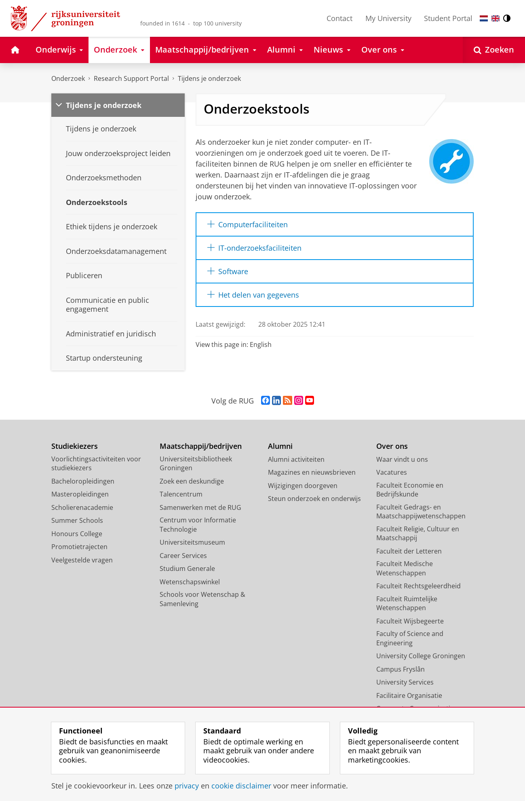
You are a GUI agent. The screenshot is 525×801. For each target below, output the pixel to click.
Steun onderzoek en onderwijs (314, 498)
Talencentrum (181, 494)
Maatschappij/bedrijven (201, 446)
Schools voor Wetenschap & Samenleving (202, 599)
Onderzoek (68, 78)
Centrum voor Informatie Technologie (198, 525)
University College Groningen (420, 655)
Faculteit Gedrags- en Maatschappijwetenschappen (421, 512)
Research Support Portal (131, 78)
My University (388, 18)
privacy (187, 785)
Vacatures (391, 472)
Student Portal (448, 18)
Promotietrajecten (79, 546)
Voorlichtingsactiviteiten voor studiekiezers (96, 463)
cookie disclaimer (241, 785)
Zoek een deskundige (192, 481)
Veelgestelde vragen (82, 560)
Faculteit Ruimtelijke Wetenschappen (406, 603)
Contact (339, 18)
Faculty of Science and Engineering (409, 638)
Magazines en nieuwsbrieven (312, 472)
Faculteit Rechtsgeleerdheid (418, 585)
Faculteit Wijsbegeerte (410, 621)
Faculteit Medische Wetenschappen (404, 568)
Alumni (280, 446)
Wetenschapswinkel (190, 581)
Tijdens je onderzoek (209, 78)
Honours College (76, 533)
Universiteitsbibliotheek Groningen (196, 463)
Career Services (183, 555)
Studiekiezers (74, 446)
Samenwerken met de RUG (200, 507)
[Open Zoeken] (494, 50)
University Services (405, 682)
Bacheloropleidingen (82, 481)
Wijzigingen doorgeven (302, 485)
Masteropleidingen (80, 494)
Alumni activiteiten (296, 459)
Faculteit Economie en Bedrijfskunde (409, 490)
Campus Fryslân (400, 669)
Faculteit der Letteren (409, 551)
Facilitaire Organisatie (409, 695)
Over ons (392, 446)
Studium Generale (187, 568)
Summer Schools (77, 520)
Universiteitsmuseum (192, 542)
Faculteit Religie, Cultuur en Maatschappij (417, 533)
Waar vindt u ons (402, 459)
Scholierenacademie (82, 507)
